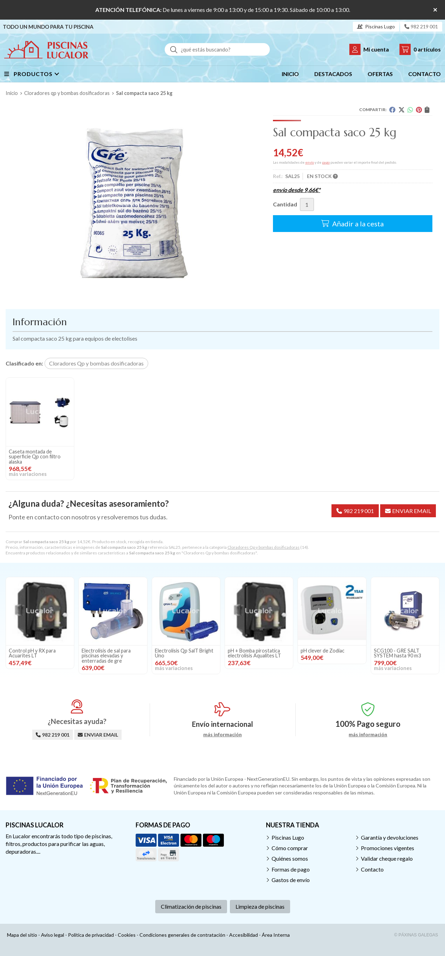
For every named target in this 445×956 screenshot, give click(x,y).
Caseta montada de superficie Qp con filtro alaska (35, 457)
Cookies (127, 935)
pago (326, 162)
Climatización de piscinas (191, 906)
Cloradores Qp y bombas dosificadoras (263, 547)
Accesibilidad (243, 935)
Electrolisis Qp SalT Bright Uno (184, 653)
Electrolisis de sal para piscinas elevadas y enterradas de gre (106, 656)
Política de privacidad (91, 935)
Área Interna (276, 935)
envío (309, 162)
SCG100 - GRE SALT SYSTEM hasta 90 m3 (397, 653)
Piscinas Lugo (288, 837)
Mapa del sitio (22, 935)
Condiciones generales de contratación (182, 935)
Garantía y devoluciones (389, 837)
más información (222, 734)
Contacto (372, 869)
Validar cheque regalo (387, 858)
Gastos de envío (291, 879)
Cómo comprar (290, 848)
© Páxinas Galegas (416, 935)
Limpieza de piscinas (260, 906)
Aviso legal (52, 935)
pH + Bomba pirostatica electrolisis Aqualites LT (254, 653)
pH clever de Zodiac (322, 651)
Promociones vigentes (387, 848)
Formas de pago (291, 869)
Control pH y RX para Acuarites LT (32, 653)
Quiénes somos (290, 858)
